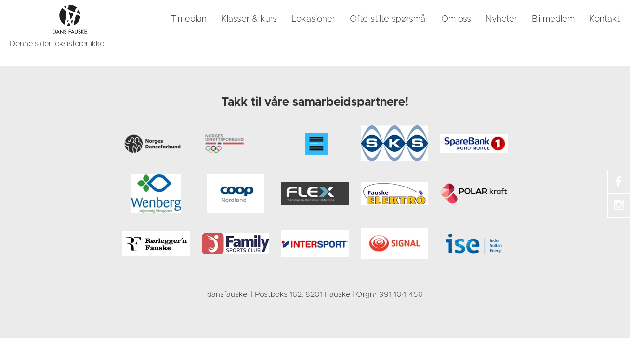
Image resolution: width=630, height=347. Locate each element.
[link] (70, 19)
